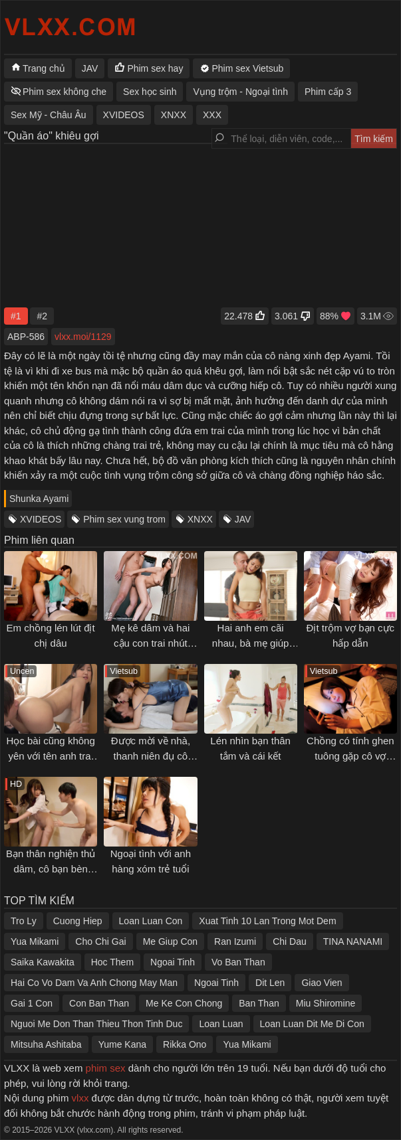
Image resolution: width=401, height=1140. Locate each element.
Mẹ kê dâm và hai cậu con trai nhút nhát (150, 642)
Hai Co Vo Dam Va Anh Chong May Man (94, 982)
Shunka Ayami (38, 498)
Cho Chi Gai (100, 941)
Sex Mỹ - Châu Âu (48, 115)
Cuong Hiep (77, 921)
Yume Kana (122, 1044)
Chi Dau (290, 941)
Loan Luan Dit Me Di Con (312, 1023)
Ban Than (259, 1003)
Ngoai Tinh (172, 962)
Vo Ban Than (238, 962)
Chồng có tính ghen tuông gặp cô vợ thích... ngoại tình (350, 755)
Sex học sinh (149, 91)
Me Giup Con (170, 941)
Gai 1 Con (32, 1003)
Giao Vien (321, 982)
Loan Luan (221, 1023)
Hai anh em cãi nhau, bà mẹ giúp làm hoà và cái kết (250, 642)
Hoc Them (112, 962)
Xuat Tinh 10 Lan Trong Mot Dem (267, 921)
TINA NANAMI (352, 941)
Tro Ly (24, 921)
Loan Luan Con (151, 921)
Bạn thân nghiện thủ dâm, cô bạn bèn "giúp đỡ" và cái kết (50, 868)
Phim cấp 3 (328, 91)
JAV (243, 519)
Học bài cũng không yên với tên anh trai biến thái (51, 755)
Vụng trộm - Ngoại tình (240, 91)
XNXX (200, 519)
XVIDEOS (40, 519)
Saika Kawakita (42, 962)
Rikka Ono (184, 1044)
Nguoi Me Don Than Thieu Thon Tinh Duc (96, 1023)
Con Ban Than (99, 1003)
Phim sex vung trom (124, 519)
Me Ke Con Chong (184, 1003)
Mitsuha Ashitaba (46, 1044)
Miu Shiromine (325, 1003)
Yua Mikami (35, 941)
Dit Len (270, 982)
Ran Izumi (235, 941)
